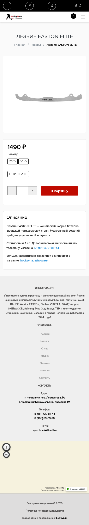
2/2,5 (12, 161)
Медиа (45, 355)
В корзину (59, 191)
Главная (44, 334)
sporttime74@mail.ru (45, 430)
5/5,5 (23, 161)
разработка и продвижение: (44, 518)
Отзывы (44, 363)
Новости (44, 370)
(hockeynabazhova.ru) (33, 260)
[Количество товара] (22, 190)
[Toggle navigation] (82, 17)
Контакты (44, 378)
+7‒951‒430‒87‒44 (46, 248)
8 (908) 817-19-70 (44, 418)
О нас (44, 348)
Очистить (18, 174)
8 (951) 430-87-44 (44, 414)
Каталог (44, 341)
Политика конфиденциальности (44, 510)
